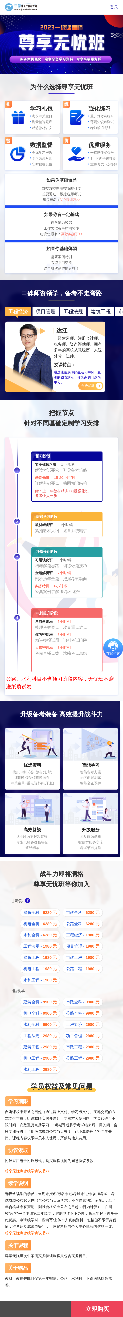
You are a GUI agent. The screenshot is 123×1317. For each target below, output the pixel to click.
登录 (114, 7)
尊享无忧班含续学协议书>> (27, 1171)
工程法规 (73, 311)
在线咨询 (113, 653)
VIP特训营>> (70, 200)
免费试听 (87, 386)
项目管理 (46, 311)
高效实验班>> (72, 234)
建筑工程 (101, 311)
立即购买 (97, 1309)
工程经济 (18, 311)
